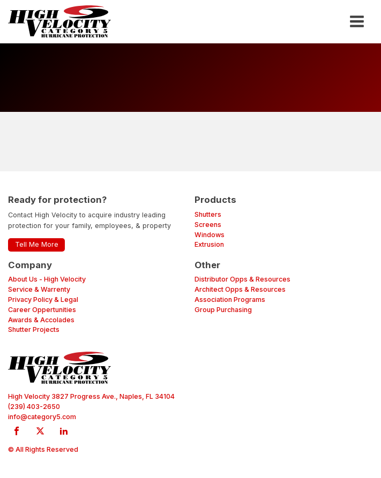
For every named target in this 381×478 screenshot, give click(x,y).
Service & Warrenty (39, 289)
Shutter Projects (33, 329)
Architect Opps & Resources (240, 289)
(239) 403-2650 (34, 407)
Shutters (208, 214)
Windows (210, 235)
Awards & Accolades (41, 320)
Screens (208, 225)
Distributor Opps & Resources (242, 279)
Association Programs (230, 299)
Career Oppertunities (42, 310)
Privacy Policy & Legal (43, 299)
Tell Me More (36, 244)
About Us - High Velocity (47, 279)
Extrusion (209, 244)
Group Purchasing (223, 310)
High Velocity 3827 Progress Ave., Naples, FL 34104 (91, 396)
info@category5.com (42, 417)
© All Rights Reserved (43, 449)
